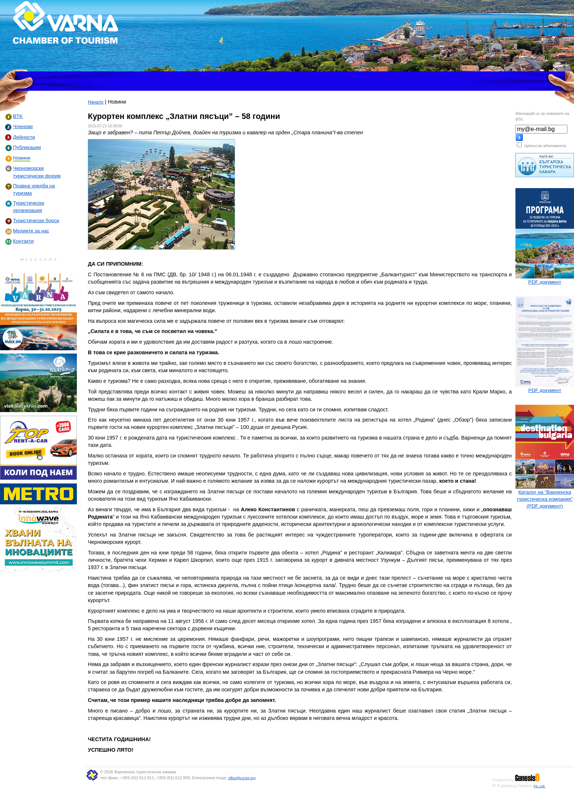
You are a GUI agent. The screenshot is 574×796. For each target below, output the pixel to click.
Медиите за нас (31, 230)
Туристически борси (36, 220)
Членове (23, 126)
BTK (18, 116)
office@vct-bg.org (242, 778)
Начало (96, 102)
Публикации (27, 147)
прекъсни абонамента (545, 145)
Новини (21, 158)
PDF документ (544, 282)
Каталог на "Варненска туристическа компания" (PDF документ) (545, 499)
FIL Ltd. (539, 786)
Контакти (23, 241)
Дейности (24, 137)
